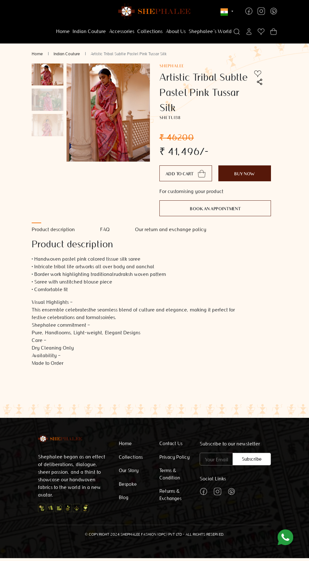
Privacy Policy (174, 457)
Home (63, 31)
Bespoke (128, 484)
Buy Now (244, 174)
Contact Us (170, 443)
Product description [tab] (53, 229)
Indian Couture (89, 31)
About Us (176, 31)
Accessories (121, 31)
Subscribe (252, 459)
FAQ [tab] (105, 229)
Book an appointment (215, 209)
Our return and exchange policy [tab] (170, 229)
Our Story (128, 470)
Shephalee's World (210, 31)
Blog (123, 497)
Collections (150, 31)
